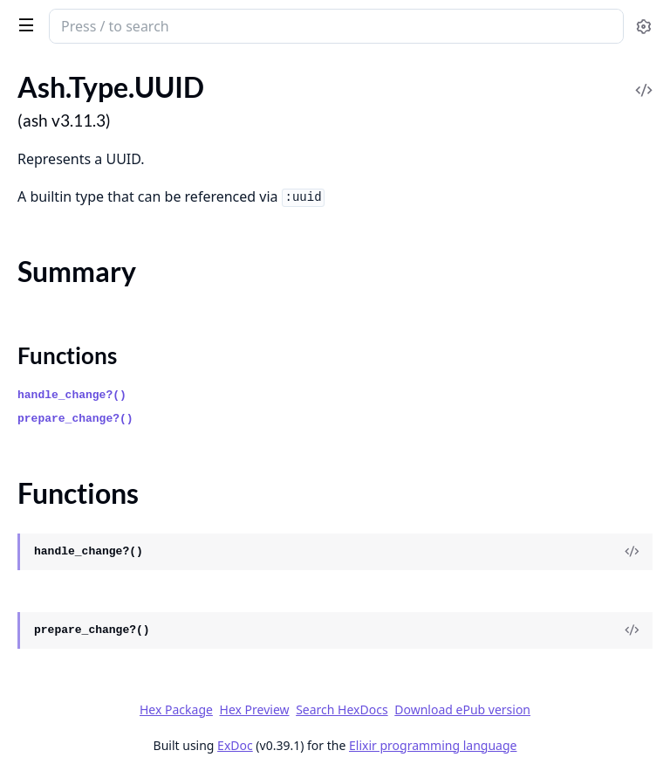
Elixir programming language (432, 745)
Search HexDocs (341, 710)
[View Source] (631, 552)
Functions (67, 355)
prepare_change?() (75, 418)
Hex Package (176, 709)
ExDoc (235, 745)
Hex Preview (255, 709)
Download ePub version (462, 709)
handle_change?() (71, 395)
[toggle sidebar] (23, 24)
